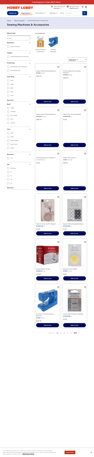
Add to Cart (47, 105)
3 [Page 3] (64, 339)
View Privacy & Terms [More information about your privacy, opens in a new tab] (28, 454)
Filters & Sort (11, 33)
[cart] (86, 7)
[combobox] (74, 13)
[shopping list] (83, 6)
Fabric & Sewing (19, 20)
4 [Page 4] (67, 339)
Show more (10, 100)
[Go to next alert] (75, 2)
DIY (61, 13)
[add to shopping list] (58, 67)
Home (9, 20)
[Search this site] (84, 13)
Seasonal (52, 13)
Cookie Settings (70, 452)
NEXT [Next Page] (75, 339)
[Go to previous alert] (17, 2)
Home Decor (39, 13)
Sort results (71, 58)
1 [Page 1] (57, 339)
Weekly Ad (12, 13)
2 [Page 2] (60, 339)
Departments (25, 13)
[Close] (91, 452)
